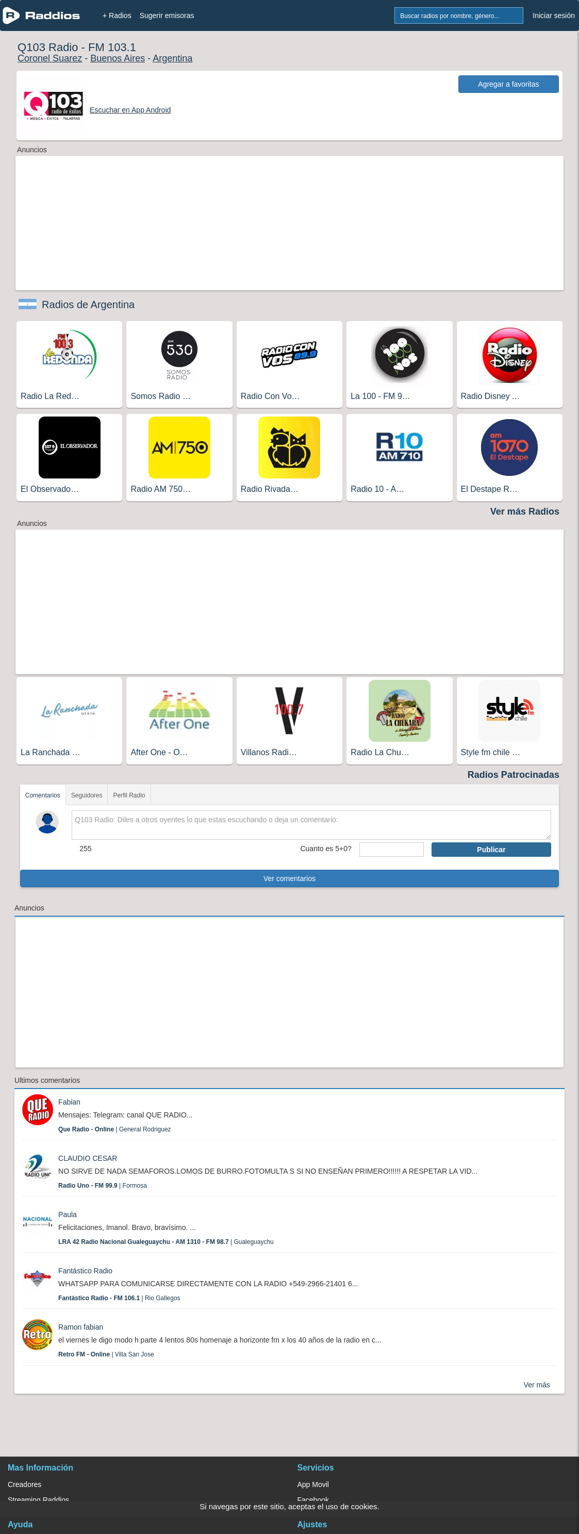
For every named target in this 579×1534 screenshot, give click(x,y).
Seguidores (87, 795)
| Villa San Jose (106, 1354)
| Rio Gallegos (119, 1298)
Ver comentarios (289, 878)
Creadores (24, 1484)
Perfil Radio (129, 795)
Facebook (313, 1500)
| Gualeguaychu (166, 1241)
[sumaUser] (391, 849)
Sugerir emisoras (167, 15)
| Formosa (102, 1185)
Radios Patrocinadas (513, 775)
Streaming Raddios (38, 1500)
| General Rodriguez (114, 1129)
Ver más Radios (524, 511)
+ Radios (117, 15)
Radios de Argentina (88, 304)
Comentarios (42, 795)
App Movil (313, 1484)
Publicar (491, 849)
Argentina (172, 58)
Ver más (537, 1385)
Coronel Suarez (50, 58)
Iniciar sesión (554, 15)
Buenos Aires (117, 58)
